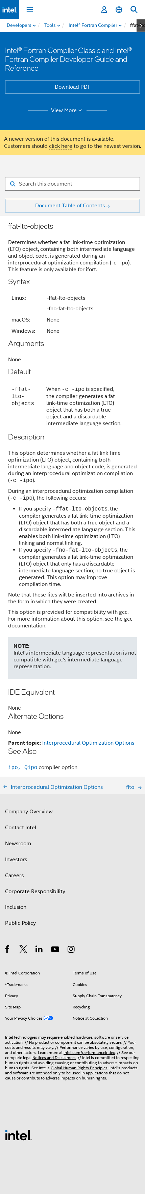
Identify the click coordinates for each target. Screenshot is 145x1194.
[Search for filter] (72, 184)
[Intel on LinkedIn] (39, 950)
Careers (14, 875)
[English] (119, 9)
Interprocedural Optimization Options (88, 743)
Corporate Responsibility (35, 891)
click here (60, 146)
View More (67, 110)
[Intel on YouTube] (55, 950)
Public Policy (20, 923)
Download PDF (73, 87)
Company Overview (29, 811)
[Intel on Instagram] (71, 950)
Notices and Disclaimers (54, 1057)
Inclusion (15, 907)
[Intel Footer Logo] (18, 1134)
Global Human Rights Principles (79, 1067)
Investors (16, 859)
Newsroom (18, 843)
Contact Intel (20, 827)
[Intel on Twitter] (23, 950)
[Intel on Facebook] (7, 950)
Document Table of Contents (70, 205)
